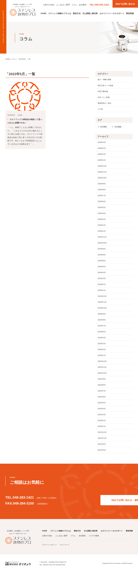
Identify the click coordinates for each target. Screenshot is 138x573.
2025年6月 (102, 202)
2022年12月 (102, 362)
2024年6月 (102, 261)
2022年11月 (102, 368)
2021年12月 (102, 433)
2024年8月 (102, 255)
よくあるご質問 (63, 5)
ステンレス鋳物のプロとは (59, 13)
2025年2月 (102, 225)
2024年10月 (102, 243)
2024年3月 (102, 279)
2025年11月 (102, 172)
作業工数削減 (103, 91)
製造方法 (77, 13)
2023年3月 (102, 344)
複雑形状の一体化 (104, 103)
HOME (43, 13)
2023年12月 (102, 296)
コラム (74, 5)
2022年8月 (102, 385)
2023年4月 (102, 338)
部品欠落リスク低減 (105, 85)
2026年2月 (102, 154)
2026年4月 (102, 142)
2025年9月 (102, 184)
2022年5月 (102, 403)
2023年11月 (102, 302)
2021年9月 (102, 445)
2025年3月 (102, 219)
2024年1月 (102, 291)
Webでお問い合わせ (125, 4)
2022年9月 (102, 379)
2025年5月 (102, 208)
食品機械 (118, 127)
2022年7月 (102, 391)
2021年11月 (102, 439)
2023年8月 (102, 320)
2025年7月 (102, 196)
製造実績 (130, 13)
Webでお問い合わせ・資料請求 (104, 500)
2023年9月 (102, 314)
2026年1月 (102, 160)
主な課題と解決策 (90, 13)
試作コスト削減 (104, 97)
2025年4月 (102, 213)
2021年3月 (102, 451)
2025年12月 (102, 166)
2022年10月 (102, 374)
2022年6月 (102, 397)
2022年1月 (102, 427)
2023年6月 (102, 332)
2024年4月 (102, 273)
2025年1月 (102, 231)
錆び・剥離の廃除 (104, 79)
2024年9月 (102, 249)
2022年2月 (102, 421)
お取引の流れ (49, 5)
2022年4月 (102, 409)
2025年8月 (102, 190)
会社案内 (83, 5)
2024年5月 (102, 267)
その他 (100, 109)
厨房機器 (103, 127)
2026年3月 (102, 148)
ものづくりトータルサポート (111, 13)
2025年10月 (102, 178)
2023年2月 (102, 350)
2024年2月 (102, 285)
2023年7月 (102, 326)
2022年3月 (102, 415)
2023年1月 (102, 356)
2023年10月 (102, 308)
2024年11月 (102, 237)
